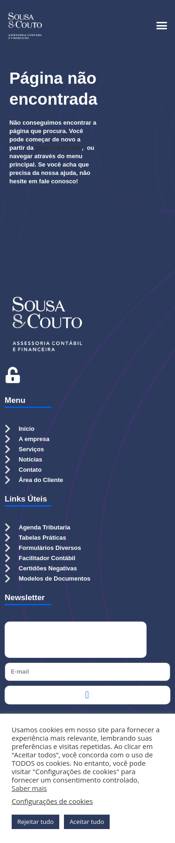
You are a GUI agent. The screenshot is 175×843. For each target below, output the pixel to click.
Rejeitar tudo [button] (35, 821)
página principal (58, 147)
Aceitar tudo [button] (87, 821)
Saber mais (29, 788)
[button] (162, 25)
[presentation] (76, 640)
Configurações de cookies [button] (52, 801)
